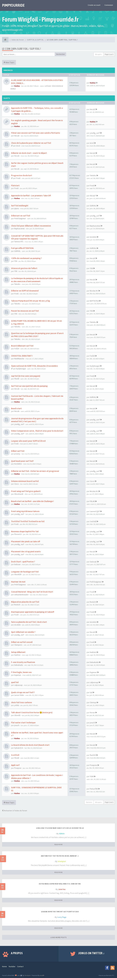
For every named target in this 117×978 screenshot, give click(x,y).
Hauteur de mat (18, 581)
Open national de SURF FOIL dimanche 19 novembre (34, 366)
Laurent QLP (95, 511)
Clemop (93, 702)
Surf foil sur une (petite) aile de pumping (29, 386)
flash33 (93, 755)
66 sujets (98, 54)
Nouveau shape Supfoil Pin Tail (25, 531)
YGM (91, 776)
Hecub (92, 109)
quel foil (15, 682)
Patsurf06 (94, 789)
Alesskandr (18, 494)
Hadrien (17, 655)
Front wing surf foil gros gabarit (26, 491)
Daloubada (18, 665)
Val (91, 692)
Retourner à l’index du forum (14, 810)
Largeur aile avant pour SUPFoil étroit (28, 441)
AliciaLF (93, 195)
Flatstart (15, 185)
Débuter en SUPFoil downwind (25, 290)
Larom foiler (19, 695)
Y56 (15, 261)
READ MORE (58, 844)
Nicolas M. (94, 291)
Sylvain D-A (18, 748)
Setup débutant (18, 652)
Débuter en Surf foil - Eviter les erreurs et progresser (35, 471)
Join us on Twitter (91, 953)
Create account (94, 5)
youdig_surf (95, 133)
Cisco (16, 484)
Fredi (18, 178)
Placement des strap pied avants (26, 551)
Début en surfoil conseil (22, 642)
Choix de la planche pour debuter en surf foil (31, 143)
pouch (16, 725)
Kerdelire (18, 464)
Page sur (109, 54)
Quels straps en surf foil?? (23, 692)
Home (4, 966)
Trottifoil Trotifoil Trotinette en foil (27, 521)
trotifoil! (15, 755)
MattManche (19, 358)
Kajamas (17, 675)
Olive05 (17, 715)
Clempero (18, 645)
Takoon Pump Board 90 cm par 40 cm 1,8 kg (30, 300)
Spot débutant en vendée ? (23, 632)
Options (89, 802)
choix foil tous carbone (21, 702)
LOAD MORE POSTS (58, 937)
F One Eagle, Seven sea (21, 672)
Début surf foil (17, 451)
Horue (92, 712)
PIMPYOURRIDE (13, 5)
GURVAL (93, 205)
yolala (16, 705)
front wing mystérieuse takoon (25, 511)
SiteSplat (62, 861)
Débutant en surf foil (20, 215)
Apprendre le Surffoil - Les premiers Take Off (31, 195)
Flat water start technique (23, 722)
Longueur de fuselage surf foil (25, 571)
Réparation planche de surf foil (25, 602)
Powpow (17, 768)
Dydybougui (21, 368)
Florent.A (18, 534)
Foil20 (16, 348)
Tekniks (93, 175)
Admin (62, 833)
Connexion (108, 5)
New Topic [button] (9, 62)
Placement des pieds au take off (25, 541)
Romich (17, 604)
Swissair (93, 561)
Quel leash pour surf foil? (22, 461)
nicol (18, 145)
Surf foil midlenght (19, 205)
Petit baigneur (20, 218)
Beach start (16, 408)
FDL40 (16, 378)
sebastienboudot (21, 594)
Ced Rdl (93, 521)
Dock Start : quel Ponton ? (23, 561)
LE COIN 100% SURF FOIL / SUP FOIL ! (21, 48)
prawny (17, 454)
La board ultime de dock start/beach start (30, 745)
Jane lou (61, 889)
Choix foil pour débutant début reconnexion (31, 225)
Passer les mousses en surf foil (25, 311)
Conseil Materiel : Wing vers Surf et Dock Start (32, 591)
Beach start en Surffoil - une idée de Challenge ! (32, 501)
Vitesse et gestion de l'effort (24, 268)
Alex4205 (17, 574)
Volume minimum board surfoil (25, 481)
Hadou (17, 86)
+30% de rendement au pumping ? (26, 258)
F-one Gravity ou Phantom (23, 662)
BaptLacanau (19, 228)
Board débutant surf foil (22, 345)
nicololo (93, 237)
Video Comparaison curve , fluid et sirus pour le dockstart (37, 431)
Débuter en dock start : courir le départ (29, 153)
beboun (17, 564)
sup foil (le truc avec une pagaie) (25, 376)
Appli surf (15, 765)
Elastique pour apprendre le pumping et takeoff (32, 612)
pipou (16, 208)
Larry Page (61, 917)
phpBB (42, 975)
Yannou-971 (18, 241)
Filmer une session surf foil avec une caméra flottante (35, 133)
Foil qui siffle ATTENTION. (22, 248)
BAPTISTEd (94, 301)
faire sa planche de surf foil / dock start (29, 622)
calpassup (18, 685)
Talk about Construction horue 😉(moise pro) (31, 712)
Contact (20, 966)
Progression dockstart (21, 175)
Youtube (12, 966)
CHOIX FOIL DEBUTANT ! (22, 355)
